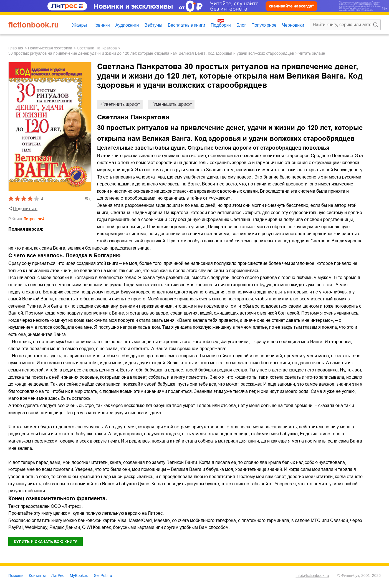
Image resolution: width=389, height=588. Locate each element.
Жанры (79, 25)
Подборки (221, 25)
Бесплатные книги (186, 25)
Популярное (263, 25)
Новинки (101, 25)
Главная (15, 48)
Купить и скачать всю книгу (45, 541)
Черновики (293, 25)
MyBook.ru (79, 575)
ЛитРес (57, 575)
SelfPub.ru (103, 575)
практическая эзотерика (50, 48)
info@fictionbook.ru (312, 575)
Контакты (37, 575)
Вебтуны (153, 25)
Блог (241, 25)
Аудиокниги (127, 25)
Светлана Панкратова (97, 48)
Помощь (15, 575)
